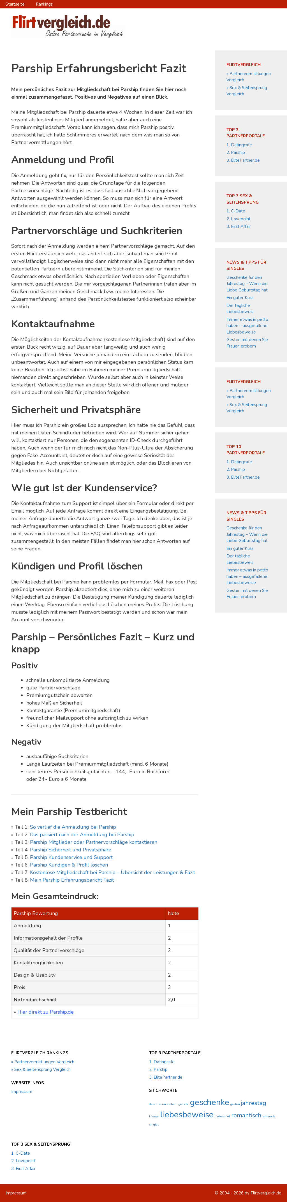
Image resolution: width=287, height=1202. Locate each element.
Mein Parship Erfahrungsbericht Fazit (72, 880)
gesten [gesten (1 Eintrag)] (235, 1104)
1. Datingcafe (239, 145)
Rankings (44, 4)
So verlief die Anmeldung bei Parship (73, 827)
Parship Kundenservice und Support (71, 857)
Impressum (21, 1091)
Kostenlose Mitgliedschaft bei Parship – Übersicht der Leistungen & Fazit (112, 872)
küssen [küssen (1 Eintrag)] (154, 1116)
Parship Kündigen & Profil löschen (69, 864)
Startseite (15, 4)
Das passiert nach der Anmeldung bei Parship (82, 834)
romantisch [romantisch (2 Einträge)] (246, 1115)
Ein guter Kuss (240, 297)
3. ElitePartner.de (243, 160)
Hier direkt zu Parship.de (45, 1012)
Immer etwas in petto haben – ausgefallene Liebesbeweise (247, 326)
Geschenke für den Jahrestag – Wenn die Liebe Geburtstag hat (247, 284)
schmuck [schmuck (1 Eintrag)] (269, 1116)
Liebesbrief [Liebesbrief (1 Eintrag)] (222, 1116)
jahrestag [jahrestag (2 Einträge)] (253, 1103)
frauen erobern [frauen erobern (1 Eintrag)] (166, 1104)
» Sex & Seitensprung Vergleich (41, 1069)
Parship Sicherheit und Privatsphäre (70, 849)
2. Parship (235, 152)
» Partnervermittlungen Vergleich (42, 1062)
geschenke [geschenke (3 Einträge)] (209, 1102)
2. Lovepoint (238, 219)
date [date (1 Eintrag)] (152, 1104)
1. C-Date (235, 211)
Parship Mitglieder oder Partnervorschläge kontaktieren (93, 842)
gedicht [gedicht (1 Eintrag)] (184, 1104)
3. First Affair (238, 226)
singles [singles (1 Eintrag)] (154, 1124)
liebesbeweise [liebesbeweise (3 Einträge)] (187, 1114)
